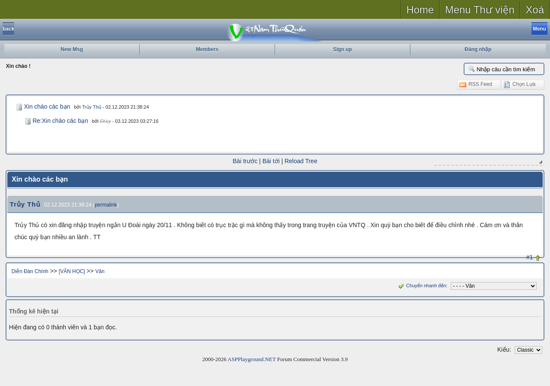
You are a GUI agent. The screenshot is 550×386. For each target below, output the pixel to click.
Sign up (342, 49)
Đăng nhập (477, 49)
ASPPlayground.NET (252, 359)
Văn (99, 271)
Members (207, 49)
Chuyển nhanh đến (421, 285)
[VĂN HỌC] (72, 271)
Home (420, 9)
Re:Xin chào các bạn (60, 120)
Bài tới (271, 161)
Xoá (535, 9)
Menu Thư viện (480, 9)
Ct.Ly (105, 121)
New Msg (72, 49)
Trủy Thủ (91, 106)
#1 (529, 257)
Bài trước (245, 161)
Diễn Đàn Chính (30, 271)
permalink (106, 205)
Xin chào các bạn (47, 106)
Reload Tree (300, 161)
